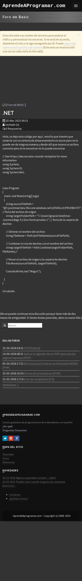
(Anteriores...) (10, 385)
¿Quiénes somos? (18, 498)
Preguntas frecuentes (14, 430)
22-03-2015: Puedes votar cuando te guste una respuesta (33, 481)
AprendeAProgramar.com (33, 6)
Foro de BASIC (15, 105)
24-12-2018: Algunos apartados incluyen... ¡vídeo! (29, 477)
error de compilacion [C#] (39, 379)
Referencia (8, 462)
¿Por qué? (7, 426)
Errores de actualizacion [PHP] (42, 373)
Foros (5, 458)
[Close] (79, 35)
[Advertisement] (31, 79)
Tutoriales (8, 454)
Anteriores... (9, 485)
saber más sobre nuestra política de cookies (39, 45)
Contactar (14, 494)
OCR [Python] (32, 348)
